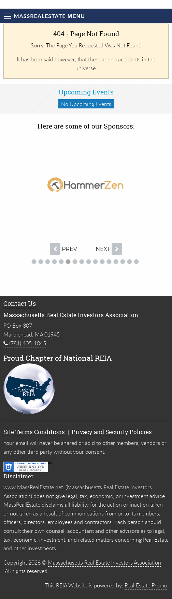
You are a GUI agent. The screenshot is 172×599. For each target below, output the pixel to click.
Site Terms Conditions (34, 432)
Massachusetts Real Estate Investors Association (104, 562)
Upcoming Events (86, 92)
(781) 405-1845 (24, 343)
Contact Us (19, 303)
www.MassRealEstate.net (33, 487)
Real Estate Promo (146, 585)
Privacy (82, 432)
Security (116, 432)
